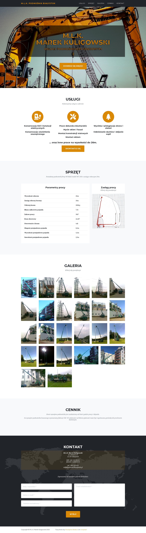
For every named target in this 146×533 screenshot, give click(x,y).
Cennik (110, 4)
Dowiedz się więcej (73, 66)
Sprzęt (91, 4)
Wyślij (73, 514)
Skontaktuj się (73, 149)
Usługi (82, 4)
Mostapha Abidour (71, 529)
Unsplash (84, 529)
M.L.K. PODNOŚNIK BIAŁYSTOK (41, 4)
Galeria (100, 4)
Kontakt (120, 4)
